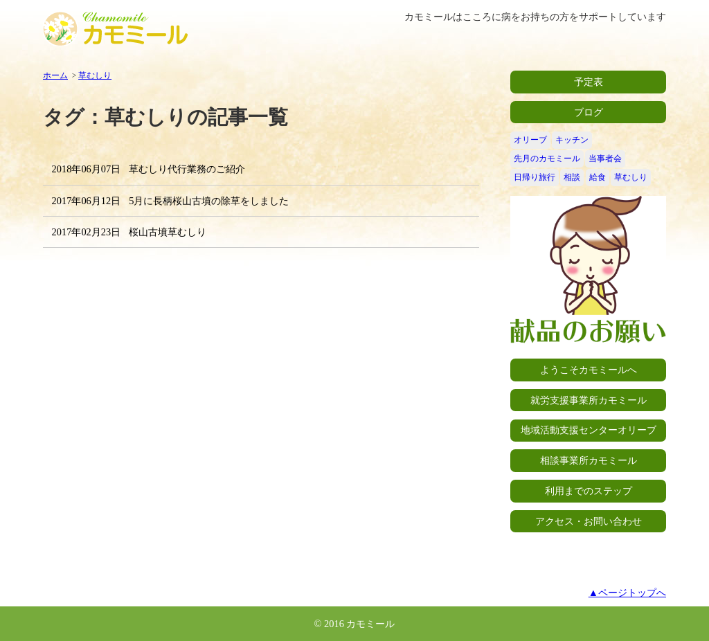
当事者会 (605, 158)
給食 (597, 177)
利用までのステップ (588, 490)
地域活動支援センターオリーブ (588, 429)
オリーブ (530, 140)
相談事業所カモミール (588, 460)
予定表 (588, 81)
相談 (572, 177)
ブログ (588, 112)
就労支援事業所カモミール (588, 400)
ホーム (55, 75)
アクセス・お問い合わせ (588, 521)
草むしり (94, 75)
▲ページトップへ (627, 592)
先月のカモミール (547, 158)
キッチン (572, 140)
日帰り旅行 (534, 177)
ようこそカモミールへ (588, 369)
